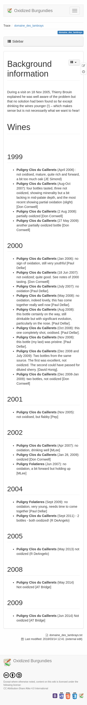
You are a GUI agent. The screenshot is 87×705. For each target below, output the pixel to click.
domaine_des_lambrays (29, 25)
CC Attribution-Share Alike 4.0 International (25, 688)
